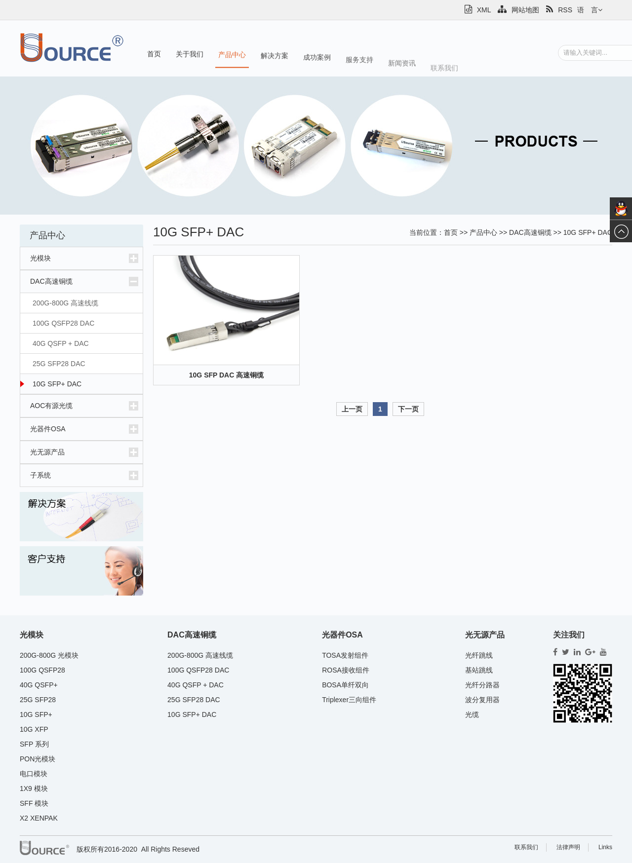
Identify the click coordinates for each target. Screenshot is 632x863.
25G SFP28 (38, 700)
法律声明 (568, 847)
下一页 (408, 409)
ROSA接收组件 (345, 670)
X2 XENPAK (39, 818)
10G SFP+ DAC (57, 384)
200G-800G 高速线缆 (65, 303)
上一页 (352, 409)
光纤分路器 (482, 685)
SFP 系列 (34, 744)
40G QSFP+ (39, 685)
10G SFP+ (36, 714)
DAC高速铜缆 (51, 281)
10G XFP (34, 729)
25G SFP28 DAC (59, 364)
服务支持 (359, 64)
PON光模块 (37, 759)
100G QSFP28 (42, 670)
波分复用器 (482, 700)
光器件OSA (48, 429)
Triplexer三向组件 (349, 700)
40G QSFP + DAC (61, 343)
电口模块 (33, 774)
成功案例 (317, 60)
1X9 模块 (34, 788)
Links (605, 847)
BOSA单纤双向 (345, 685)
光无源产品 (47, 452)
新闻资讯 (402, 69)
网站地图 (518, 10)
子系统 (40, 475)
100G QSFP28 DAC (63, 323)
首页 (154, 54)
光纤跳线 (479, 655)
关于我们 (189, 55)
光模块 (40, 258)
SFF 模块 (34, 803)
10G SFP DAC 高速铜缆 (226, 375)
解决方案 (274, 58)
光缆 (472, 714)
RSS (559, 10)
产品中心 (232, 56)
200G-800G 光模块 (49, 655)
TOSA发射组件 (345, 655)
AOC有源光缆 (51, 406)
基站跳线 (479, 670)
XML (478, 10)
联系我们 (444, 75)
